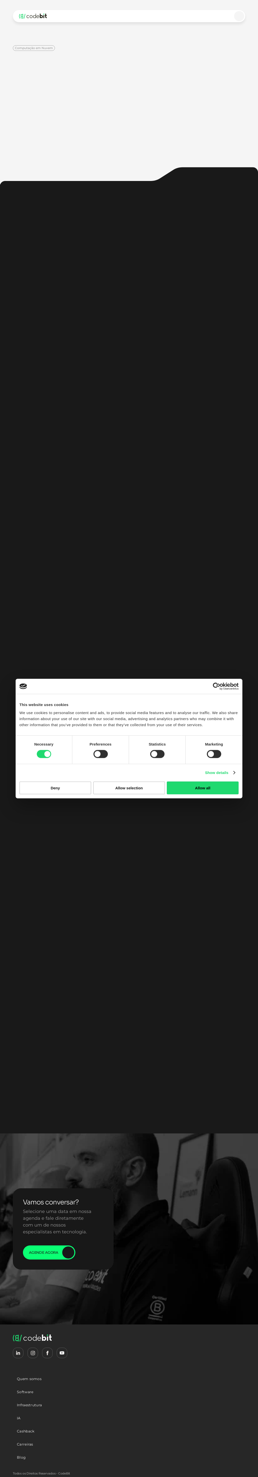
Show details (217, 772)
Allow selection (129, 788)
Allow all (202, 788)
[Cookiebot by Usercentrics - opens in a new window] (217, 686)
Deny (55, 788)
